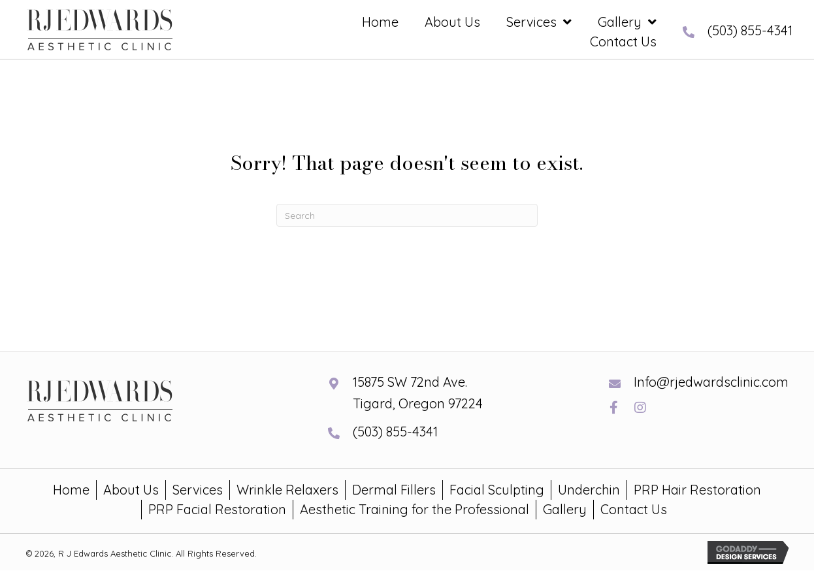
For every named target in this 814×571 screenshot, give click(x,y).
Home (71, 489)
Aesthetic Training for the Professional (414, 509)
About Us (131, 489)
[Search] (407, 215)
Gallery (565, 509)
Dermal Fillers (394, 489)
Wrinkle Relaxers (287, 489)
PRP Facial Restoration (217, 509)
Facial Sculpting (496, 489)
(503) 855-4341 (750, 30)
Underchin (589, 489)
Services (197, 489)
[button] (613, 407)
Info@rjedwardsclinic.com (711, 382)
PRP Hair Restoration (697, 489)
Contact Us (633, 509)
